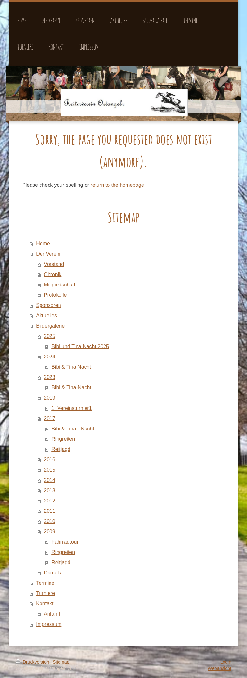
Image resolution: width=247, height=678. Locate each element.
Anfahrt (52, 614)
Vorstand (54, 264)
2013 (49, 490)
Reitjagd (60, 449)
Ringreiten (63, 439)
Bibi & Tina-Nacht (71, 387)
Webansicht (219, 668)
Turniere (45, 593)
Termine (45, 583)
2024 (49, 356)
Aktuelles (46, 315)
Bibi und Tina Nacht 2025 (80, 346)
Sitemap (61, 661)
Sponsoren (48, 305)
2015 (49, 470)
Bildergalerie (50, 326)
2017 (49, 418)
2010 (49, 521)
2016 (49, 459)
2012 (49, 500)
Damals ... (55, 572)
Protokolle (55, 295)
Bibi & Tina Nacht (71, 367)
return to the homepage (117, 185)
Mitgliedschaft (59, 284)
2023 (49, 377)
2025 (49, 336)
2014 (49, 480)
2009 (49, 531)
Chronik (52, 274)
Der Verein (48, 254)
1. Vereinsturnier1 (71, 408)
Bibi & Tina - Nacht (72, 428)
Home (43, 243)
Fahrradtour (64, 542)
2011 (49, 511)
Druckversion (33, 661)
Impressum (48, 624)
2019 (49, 398)
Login (225, 661)
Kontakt (44, 603)
